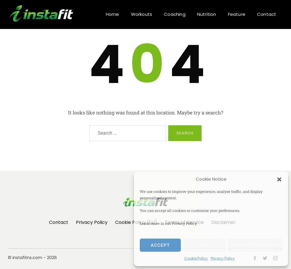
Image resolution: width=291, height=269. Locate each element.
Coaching (175, 14)
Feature (236, 14)
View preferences (255, 245)
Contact (266, 14)
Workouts (141, 14)
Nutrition (206, 14)
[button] (279, 179)
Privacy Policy (223, 258)
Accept (160, 245)
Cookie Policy (196, 258)
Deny (204, 245)
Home (112, 14)
